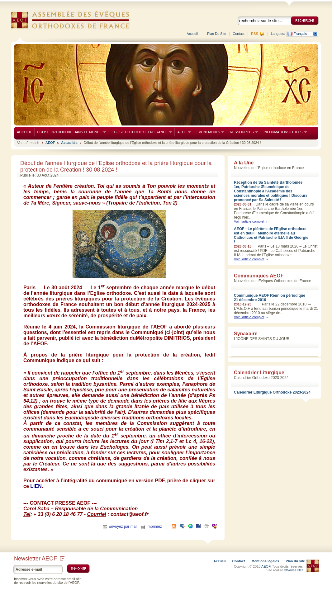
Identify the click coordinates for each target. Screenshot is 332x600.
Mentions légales (265, 561)
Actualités (69, 142)
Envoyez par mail (123, 526)
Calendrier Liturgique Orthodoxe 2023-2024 (272, 392)
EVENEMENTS (209, 132)
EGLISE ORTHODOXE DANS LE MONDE (70, 132)
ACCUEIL (24, 132)
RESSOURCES (242, 132)
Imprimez (154, 526)
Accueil (192, 33)
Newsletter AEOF (39, 558)
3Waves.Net (293, 570)
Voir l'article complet (249, 221)
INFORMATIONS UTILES (284, 132)
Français (300, 33)
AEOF (182, 132)
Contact (238, 33)
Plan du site (216, 33)
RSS (254, 33)
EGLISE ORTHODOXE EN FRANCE (140, 132)
